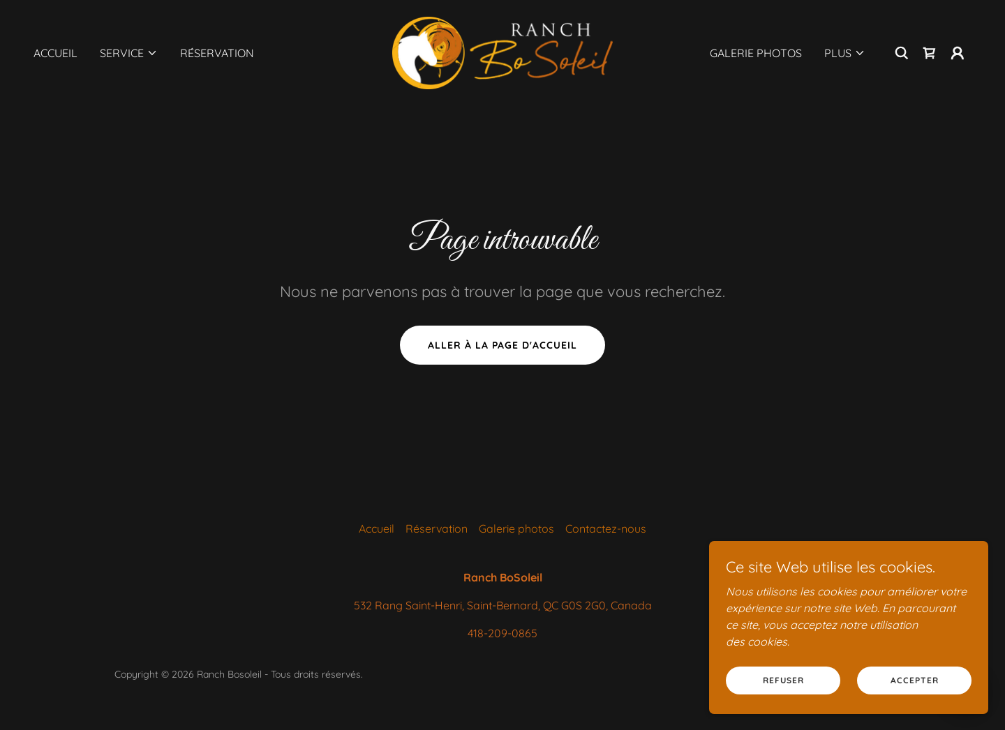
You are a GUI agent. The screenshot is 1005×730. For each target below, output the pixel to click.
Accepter (915, 680)
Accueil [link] (55, 53)
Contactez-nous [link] (605, 528)
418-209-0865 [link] (502, 633)
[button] (129, 53)
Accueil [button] (376, 528)
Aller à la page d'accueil (502, 345)
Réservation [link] (217, 53)
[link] (502, 52)
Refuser (783, 680)
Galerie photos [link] (756, 53)
